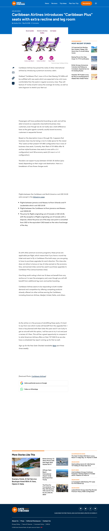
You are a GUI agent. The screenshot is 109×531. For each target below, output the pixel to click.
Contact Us (47, 521)
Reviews (54, 3)
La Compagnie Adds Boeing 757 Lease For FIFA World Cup (83, 482)
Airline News (16, 11)
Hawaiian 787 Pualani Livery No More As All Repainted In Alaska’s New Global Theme (80, 76)
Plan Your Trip (73, 3)
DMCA (48, 524)
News (47, 3)
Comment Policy (39, 524)
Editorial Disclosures (33, 521)
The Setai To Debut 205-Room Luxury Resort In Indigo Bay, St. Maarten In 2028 (84, 456)
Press (22, 521)
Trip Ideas (63, 3)
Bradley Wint (17, 23)
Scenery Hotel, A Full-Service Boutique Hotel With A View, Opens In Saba (24, 481)
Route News (75, 470)
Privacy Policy (16, 524)
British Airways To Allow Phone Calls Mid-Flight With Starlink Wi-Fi (48, 461)
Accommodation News (78, 454)
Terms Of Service (27, 524)
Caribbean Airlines (39, 376)
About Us (15, 521)
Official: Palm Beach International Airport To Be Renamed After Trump (48, 474)
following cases (39, 197)
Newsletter (86, 3)
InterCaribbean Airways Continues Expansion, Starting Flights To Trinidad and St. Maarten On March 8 (83, 473)
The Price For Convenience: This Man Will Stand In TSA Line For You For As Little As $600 (49, 489)
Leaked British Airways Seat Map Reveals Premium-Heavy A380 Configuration (84, 490)
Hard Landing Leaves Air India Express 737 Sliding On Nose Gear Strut (83, 464)
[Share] (13, 67)
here (54, 345)
